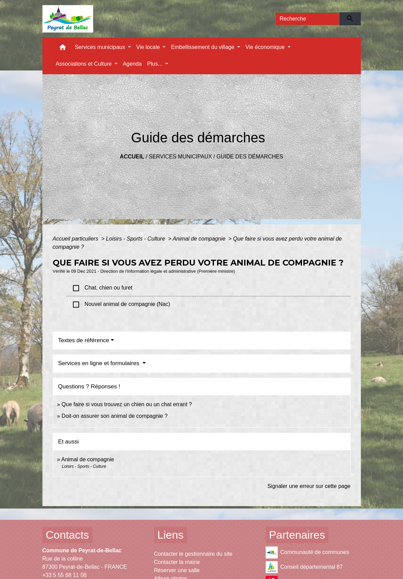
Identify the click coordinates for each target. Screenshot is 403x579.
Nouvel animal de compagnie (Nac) (121, 304)
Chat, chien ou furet (102, 288)
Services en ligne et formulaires (99, 363)
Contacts (67, 535)
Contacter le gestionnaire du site (193, 554)
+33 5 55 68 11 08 (64, 575)
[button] (62, 48)
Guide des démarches (249, 156)
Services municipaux (180, 156)
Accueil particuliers (76, 239)
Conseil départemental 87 (304, 567)
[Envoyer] (350, 18)
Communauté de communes (307, 552)
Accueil (132, 156)
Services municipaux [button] (101, 47)
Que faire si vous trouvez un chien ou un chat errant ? (127, 404)
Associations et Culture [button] (84, 64)
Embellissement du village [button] (203, 47)
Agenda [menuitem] (132, 64)
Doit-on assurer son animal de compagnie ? (115, 416)
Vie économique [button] (265, 47)
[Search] (307, 18)
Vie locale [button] (149, 47)
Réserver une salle (177, 570)
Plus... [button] (155, 64)
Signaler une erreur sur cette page (309, 486)
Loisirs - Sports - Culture (136, 239)
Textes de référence (83, 340)
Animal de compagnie (200, 239)
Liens (171, 535)
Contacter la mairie (177, 562)
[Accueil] (67, 18)
